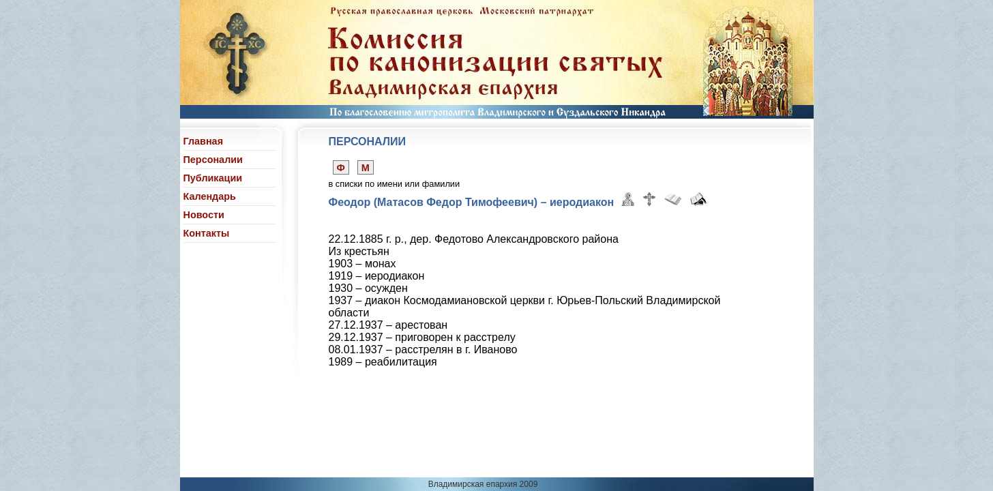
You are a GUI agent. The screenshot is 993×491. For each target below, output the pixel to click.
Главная (203, 141)
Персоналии (213, 159)
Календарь (209, 196)
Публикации (213, 178)
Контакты (206, 233)
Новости (203, 214)
